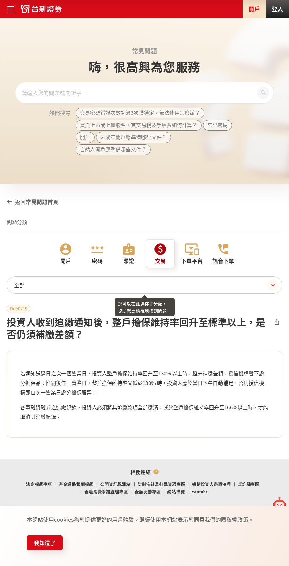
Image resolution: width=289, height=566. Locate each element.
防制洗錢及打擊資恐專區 (161, 484)
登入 (277, 9)
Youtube (199, 491)
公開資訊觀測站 (115, 484)
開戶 (254, 9)
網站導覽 (176, 491)
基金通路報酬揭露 (76, 484)
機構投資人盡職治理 (211, 484)
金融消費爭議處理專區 (106, 491)
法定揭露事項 (39, 484)
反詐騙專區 (249, 484)
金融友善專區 (148, 491)
